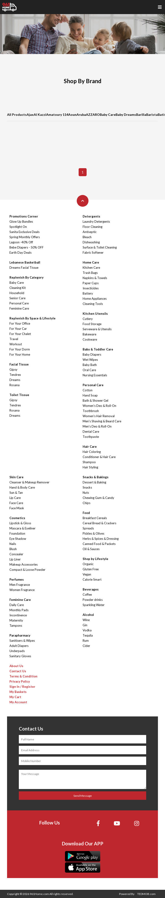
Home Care (91, 262)
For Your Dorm (19, 349)
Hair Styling (90, 467)
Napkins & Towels (95, 278)
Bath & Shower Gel (95, 400)
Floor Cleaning (92, 227)
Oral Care (89, 370)
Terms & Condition (23, 676)
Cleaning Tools (93, 304)
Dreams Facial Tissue (23, 267)
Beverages (91, 589)
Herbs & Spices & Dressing (101, 538)
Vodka (87, 630)
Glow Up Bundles (21, 221)
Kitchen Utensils (95, 313)
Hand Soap (90, 395)
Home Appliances (95, 298)
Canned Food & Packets (99, 544)
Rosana (14, 385)
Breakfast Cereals (95, 518)
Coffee (87, 594)
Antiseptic (90, 232)
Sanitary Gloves (20, 656)
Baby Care (108, 115)
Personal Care (19, 303)
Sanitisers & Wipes (22, 640)
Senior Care (17, 298)
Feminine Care (19, 308)
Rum (86, 640)
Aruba (81, 115)
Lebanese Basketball (24, 262)
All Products (17, 115)
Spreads (88, 528)
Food (86, 513)
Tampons (15, 625)
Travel (13, 339)
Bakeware (89, 334)
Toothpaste (91, 437)
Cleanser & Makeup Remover (29, 482)
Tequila (88, 635)
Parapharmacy (19, 635)
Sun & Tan (16, 492)
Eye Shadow (17, 538)
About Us (16, 666)
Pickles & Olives (93, 533)
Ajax (30, 115)
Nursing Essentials (95, 375)
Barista (152, 115)
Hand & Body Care (22, 487)
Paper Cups (91, 283)
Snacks (87, 487)
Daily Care (16, 605)
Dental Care (91, 431)
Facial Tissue (19, 364)
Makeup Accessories (23, 564)
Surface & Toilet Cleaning (100, 247)
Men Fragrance (19, 585)
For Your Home (19, 354)
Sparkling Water (94, 605)
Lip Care (15, 498)
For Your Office (19, 323)
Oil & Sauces (91, 549)
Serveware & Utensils (97, 329)
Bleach (87, 237)
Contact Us (17, 671)
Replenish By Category (26, 277)
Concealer (16, 554)
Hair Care (90, 446)
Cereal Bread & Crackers (99, 523)
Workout (15, 344)
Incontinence (18, 615)
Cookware (90, 339)
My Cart (15, 697)
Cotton (88, 390)
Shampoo (89, 462)
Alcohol (88, 615)
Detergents (91, 216)
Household (16, 293)
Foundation (17, 533)
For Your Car (18, 328)
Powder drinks (93, 600)
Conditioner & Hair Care (99, 457)
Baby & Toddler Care (98, 349)
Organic (88, 564)
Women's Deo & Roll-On (99, 406)
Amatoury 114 (57, 115)
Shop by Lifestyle (95, 559)
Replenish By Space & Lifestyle (32, 318)
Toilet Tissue (19, 395)
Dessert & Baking (94, 482)
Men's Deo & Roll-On (97, 426)
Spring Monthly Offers (24, 237)
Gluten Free (91, 569)
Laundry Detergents (96, 221)
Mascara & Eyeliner (22, 528)
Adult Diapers (18, 646)
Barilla (141, 115)
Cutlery (88, 319)
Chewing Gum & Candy (98, 498)
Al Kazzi (40, 115)
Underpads (17, 651)
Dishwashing (91, 242)
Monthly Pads (18, 610)
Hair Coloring (92, 452)
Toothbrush (91, 411)
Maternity (16, 620)
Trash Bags (90, 273)
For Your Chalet (20, 334)
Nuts (86, 492)
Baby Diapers (92, 354)
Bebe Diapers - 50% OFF (26, 247)
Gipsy (13, 369)
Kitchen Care (91, 267)
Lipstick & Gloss (20, 523)
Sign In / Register (22, 686)
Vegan (87, 574)
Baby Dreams (126, 115)
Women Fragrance (22, 590)
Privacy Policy (19, 681)
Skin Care (16, 477)
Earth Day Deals (20, 252)
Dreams (14, 380)
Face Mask (16, 508)
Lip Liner (15, 559)
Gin (85, 625)
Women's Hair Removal (99, 416)
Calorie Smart (92, 579)
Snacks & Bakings (96, 477)
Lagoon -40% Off (21, 242)
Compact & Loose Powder (27, 569)
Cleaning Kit (17, 288)
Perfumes (16, 579)
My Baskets (18, 692)
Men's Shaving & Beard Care (102, 421)
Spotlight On (18, 227)
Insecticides (91, 288)
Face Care (16, 503)
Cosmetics (17, 518)
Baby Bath (90, 365)
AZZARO (93, 115)
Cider (86, 646)
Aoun (72, 115)
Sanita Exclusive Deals (24, 232)
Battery (88, 293)
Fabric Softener (93, 252)
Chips (86, 503)
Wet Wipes (90, 360)
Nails (12, 544)
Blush (13, 549)
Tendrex (15, 375)
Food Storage (92, 324)
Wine (86, 620)
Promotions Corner (23, 216)
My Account (18, 702)
